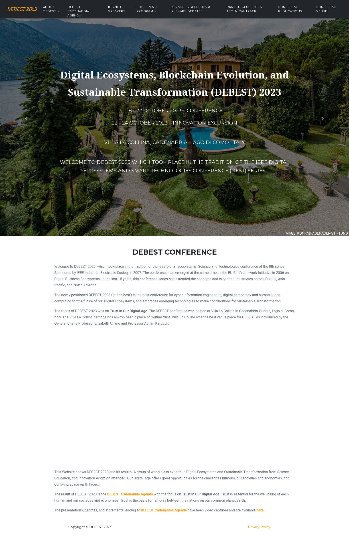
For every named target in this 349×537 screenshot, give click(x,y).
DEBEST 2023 (27, 12)
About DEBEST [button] (62, 13)
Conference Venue (328, 13)
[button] (26, 118)
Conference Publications (292, 13)
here (260, 510)
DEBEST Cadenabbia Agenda (89, 14)
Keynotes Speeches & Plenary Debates (197, 13)
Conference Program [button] (155, 13)
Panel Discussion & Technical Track (248, 13)
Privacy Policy (259, 527)
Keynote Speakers (125, 13)
